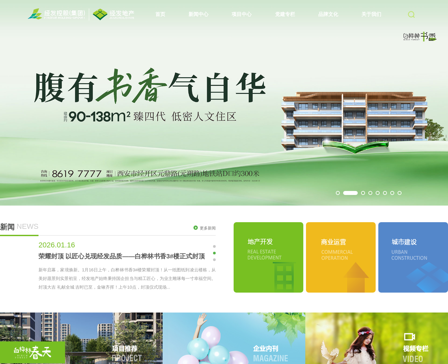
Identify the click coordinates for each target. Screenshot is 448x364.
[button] (338, 193)
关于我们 (371, 14)
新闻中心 (198, 14)
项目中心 (242, 14)
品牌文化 (328, 14)
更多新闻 (204, 228)
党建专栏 (285, 14)
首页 (160, 14)
